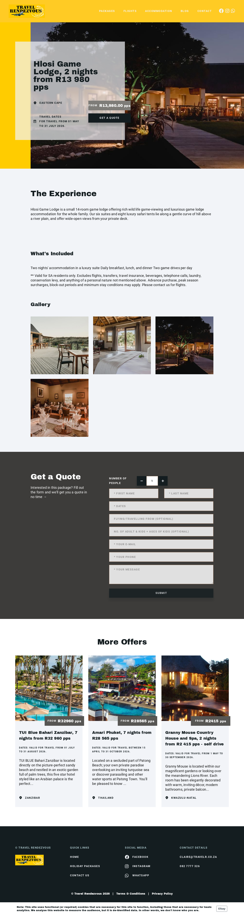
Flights (130, 11)
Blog (185, 11)
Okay (222, 908)
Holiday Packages (85, 866)
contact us (79, 875)
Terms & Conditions (130, 893)
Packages (107, 11)
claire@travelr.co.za (198, 856)
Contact (204, 11)
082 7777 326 (190, 866)
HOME (74, 856)
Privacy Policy (162, 893)
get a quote (109, 117)
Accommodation (158, 11)
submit (161, 592)
